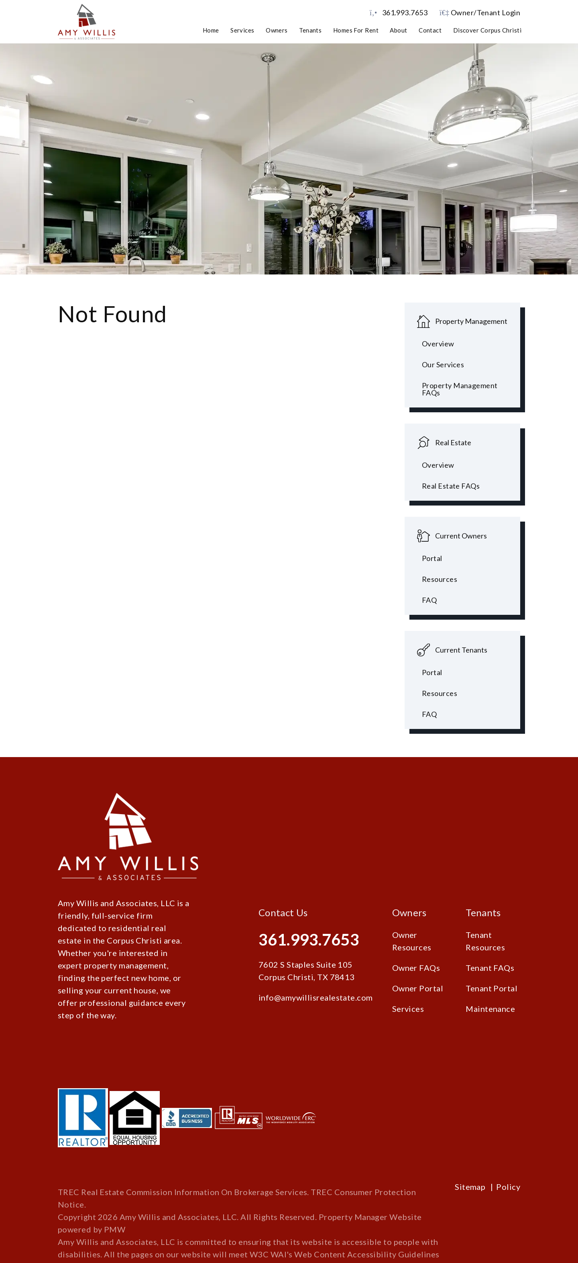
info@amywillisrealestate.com (315, 997)
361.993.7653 (404, 12)
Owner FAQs (416, 967)
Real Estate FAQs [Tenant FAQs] (451, 485)
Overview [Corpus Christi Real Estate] (438, 465)
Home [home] (211, 30)
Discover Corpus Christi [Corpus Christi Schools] (487, 30)
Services (408, 1008)
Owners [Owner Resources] (277, 30)
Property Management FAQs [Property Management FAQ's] (460, 389)
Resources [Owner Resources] (439, 579)
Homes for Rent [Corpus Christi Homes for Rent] (356, 30)
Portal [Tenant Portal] (432, 672)
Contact (430, 30)
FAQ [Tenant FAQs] (429, 714)
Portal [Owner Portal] (432, 558)
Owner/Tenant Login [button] (480, 12)
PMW (114, 1229)
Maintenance (490, 1008)
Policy (508, 1186)
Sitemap (470, 1186)
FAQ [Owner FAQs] (429, 600)
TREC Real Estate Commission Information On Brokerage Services (182, 1192)
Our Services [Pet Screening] (443, 364)
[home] (86, 20)
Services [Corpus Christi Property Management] (242, 30)
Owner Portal (417, 988)
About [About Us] (398, 30)
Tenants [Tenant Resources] (310, 30)
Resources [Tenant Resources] (439, 693)
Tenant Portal (491, 988)
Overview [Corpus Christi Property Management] (438, 343)
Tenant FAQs (490, 967)
